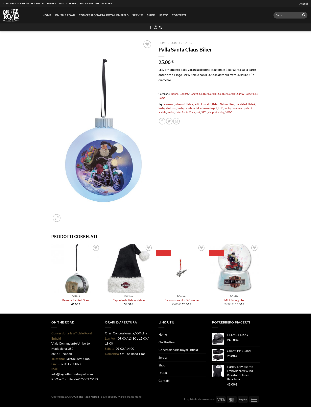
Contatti (179, 15)
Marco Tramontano (130, 396)
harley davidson (167, 108)
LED (220, 108)
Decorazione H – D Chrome (181, 300)
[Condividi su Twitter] (169, 121)
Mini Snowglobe (234, 300)
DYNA (251, 104)
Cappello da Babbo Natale (129, 300)
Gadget (189, 43)
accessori (169, 104)
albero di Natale (184, 104)
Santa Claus (188, 112)
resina (170, 112)
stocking (219, 112)
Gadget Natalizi (208, 93)
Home (46, 15)
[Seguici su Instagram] (155, 27)
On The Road (65, 15)
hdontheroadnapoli (206, 108)
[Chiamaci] (160, 27)
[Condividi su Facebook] (162, 121)
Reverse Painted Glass (75, 300)
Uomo (175, 43)
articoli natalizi (203, 104)
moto (227, 108)
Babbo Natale (220, 104)
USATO (163, 15)
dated (243, 104)
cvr (237, 104)
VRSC (229, 112)
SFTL (204, 112)
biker (231, 104)
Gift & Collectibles (247, 93)
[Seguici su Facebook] (150, 27)
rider (178, 112)
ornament (237, 108)
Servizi (137, 15)
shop (211, 112)
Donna (175, 93)
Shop (151, 15)
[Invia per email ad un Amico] (176, 121)
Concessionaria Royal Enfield (104, 15)
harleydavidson (186, 108)
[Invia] (303, 15)
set (198, 112)
